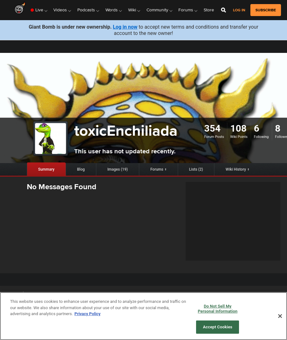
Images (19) (117, 169)
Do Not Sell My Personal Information (217, 309)
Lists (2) (196, 169)
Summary (46, 169)
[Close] (280, 316)
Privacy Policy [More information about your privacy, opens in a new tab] (87, 313)
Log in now (125, 27)
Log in (239, 10)
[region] (143, 316)
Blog (81, 169)
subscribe (265, 10)
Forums (156, 169)
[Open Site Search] (223, 10)
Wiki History (236, 169)
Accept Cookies (217, 327)
